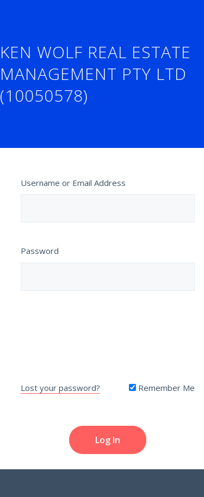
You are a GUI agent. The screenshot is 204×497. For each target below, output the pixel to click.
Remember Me (162, 387)
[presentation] (107, 334)
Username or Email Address (73, 182)
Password (40, 250)
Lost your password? (60, 387)
